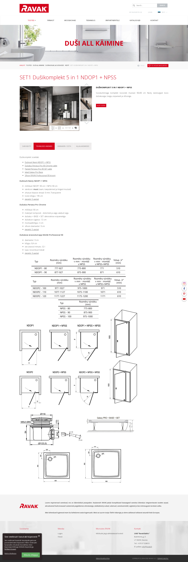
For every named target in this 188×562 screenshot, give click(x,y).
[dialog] (22, 546)
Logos (60, 533)
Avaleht (22, 65)
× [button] (39, 536)
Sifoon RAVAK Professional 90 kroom (40, 175)
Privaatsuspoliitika (103, 558)
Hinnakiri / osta (64, 146)
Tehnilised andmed (44, 146)
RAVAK (34, 8)
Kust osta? (101, 105)
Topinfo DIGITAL (162, 558)
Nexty (67, 65)
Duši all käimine (38, 65)
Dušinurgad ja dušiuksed (54, 65)
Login (150, 12)
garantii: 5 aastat (32, 199)
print (142, 66)
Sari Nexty (26, 146)
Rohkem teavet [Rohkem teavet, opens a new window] (10, 549)
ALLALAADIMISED (82, 146)
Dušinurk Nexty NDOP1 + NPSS (38, 162)
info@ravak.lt (147, 546)
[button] (12, 553)
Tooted (29, 65)
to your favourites (159, 66)
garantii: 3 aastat (32, 253)
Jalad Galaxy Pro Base (34, 172)
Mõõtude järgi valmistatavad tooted (109, 533)
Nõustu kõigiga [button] (31, 555)
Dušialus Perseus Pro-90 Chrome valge (41, 165)
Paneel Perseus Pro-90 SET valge (38, 169)
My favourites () (135, 12)
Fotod (60, 537)
